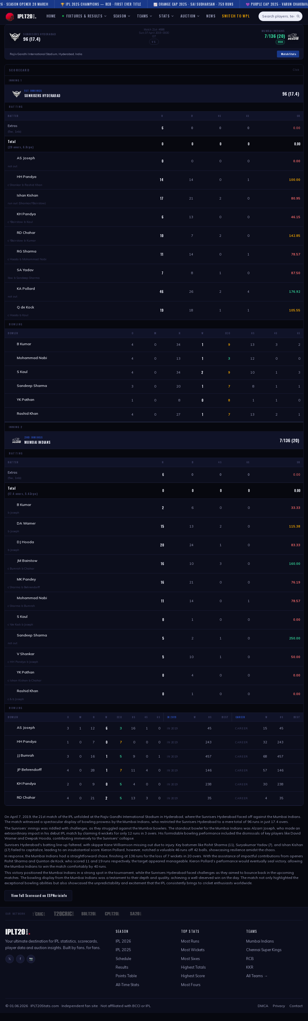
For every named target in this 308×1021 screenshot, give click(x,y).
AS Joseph (26, 158)
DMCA (263, 1014)
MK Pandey (26, 584)
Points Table (126, 983)
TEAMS (144, 15)
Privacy (279, 1014)
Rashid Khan (27, 417)
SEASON (122, 15)
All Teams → (257, 983)
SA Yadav (25, 271)
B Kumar (24, 346)
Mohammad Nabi (32, 360)
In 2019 (172, 735)
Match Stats (288, 54)
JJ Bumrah (25, 762)
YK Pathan (26, 403)
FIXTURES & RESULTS (84, 15)
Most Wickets (193, 957)
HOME (51, 15)
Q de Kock (25, 309)
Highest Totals (193, 974)
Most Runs (190, 948)
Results (122, 974)
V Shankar (26, 659)
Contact (296, 1014)
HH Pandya (27, 177)
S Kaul (22, 374)
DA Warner (26, 527)
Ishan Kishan (27, 196)
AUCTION (190, 15)
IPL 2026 (123, 948)
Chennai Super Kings (264, 957)
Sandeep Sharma (32, 388)
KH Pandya (26, 215)
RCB (250, 966)
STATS (166, 15)
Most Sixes (190, 966)
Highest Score (193, 983)
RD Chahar (26, 233)
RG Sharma (27, 252)
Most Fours (191, 992)
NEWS (211, 15)
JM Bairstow (27, 565)
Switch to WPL (235, 15)
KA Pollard (26, 290)
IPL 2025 (123, 957)
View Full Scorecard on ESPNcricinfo (39, 903)
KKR (249, 974)
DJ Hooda (25, 546)
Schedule (123, 966)
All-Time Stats (127, 992)
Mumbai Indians (260, 948)
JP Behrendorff (29, 776)
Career (241, 735)
